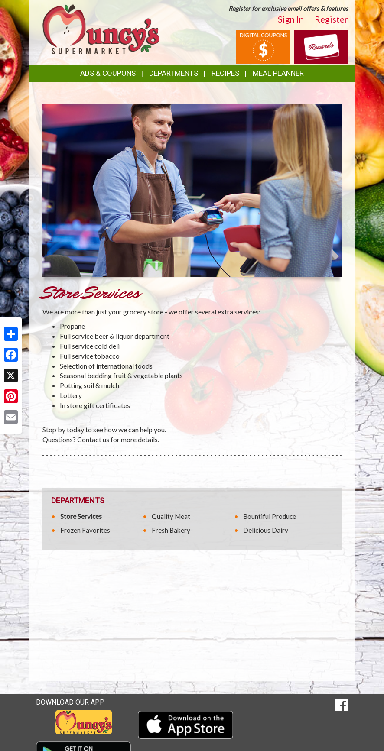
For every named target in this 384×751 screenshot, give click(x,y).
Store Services (81, 516)
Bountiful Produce (269, 516)
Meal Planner (278, 73)
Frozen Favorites (85, 530)
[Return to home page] (100, 28)
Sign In (291, 19)
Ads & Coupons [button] (108, 73)
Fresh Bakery (171, 530)
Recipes (225, 73)
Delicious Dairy (265, 530)
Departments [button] (173, 73)
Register (331, 19)
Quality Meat (171, 516)
